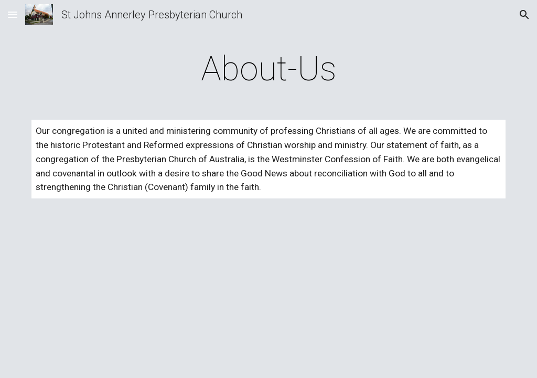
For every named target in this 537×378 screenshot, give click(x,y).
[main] (268, 69)
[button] (12, 14)
